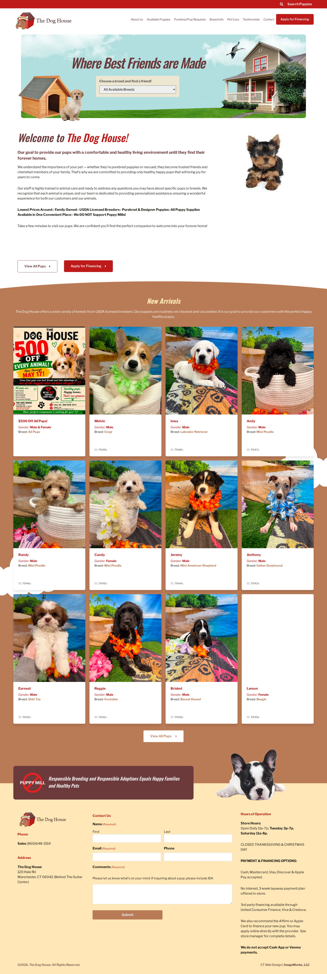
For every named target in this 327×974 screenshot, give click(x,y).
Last (167, 832)
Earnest (24, 688)
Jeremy (176, 555)
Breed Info (217, 19)
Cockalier (111, 699)
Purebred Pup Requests (190, 19)
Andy (251, 421)
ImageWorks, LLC (296, 965)
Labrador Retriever (194, 432)
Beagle (261, 699)
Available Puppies (158, 19)
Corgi (108, 432)
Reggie (100, 688)
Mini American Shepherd (198, 565)
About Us (137, 19)
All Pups (34, 432)
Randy (23, 555)
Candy (99, 555)
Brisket (176, 688)
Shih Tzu (34, 699)
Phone (169, 848)
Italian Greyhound (270, 565)
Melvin (99, 421)
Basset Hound (190, 699)
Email (104, 848)
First (96, 832)
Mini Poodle (265, 432)
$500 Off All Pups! (32, 421)
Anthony (254, 555)
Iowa (174, 421)
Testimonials (251, 19)
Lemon (252, 688)
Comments (109, 867)
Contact (268, 19)
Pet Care (233, 19)
